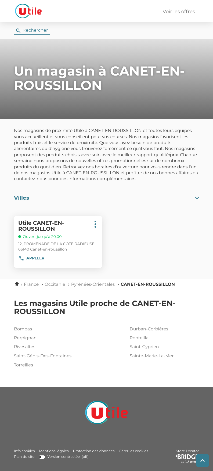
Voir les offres (179, 11)
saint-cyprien (163, 347)
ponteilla (163, 338)
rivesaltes (47, 347)
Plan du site (24, 457)
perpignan (47, 338)
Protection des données (94, 451)
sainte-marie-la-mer (163, 356)
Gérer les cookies (133, 451)
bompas (47, 329)
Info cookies (24, 451)
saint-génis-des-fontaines (47, 356)
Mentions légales (53, 451)
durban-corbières (163, 329)
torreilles (47, 365)
